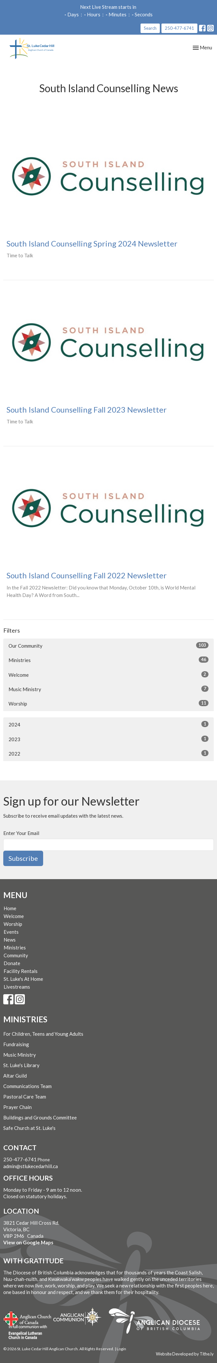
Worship (108, 703)
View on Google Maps (28, 1242)
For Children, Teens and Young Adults (43, 1034)
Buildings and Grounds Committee (40, 1117)
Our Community (108, 645)
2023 (108, 739)
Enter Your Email (21, 833)
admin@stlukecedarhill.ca (30, 1166)
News (10, 940)
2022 (108, 753)
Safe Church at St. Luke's (29, 1128)
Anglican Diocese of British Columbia (157, 1322)
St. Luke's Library (21, 1065)
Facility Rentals (21, 971)
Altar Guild (15, 1076)
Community (16, 955)
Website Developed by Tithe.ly (185, 1353)
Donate (12, 963)
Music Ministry (108, 689)
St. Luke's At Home (23, 979)
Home (10, 908)
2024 (108, 724)
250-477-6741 (179, 28)
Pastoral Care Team (24, 1096)
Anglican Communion (77, 1316)
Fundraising (16, 1044)
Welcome (108, 674)
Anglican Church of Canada (27, 1318)
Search (150, 28)
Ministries (108, 659)
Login (121, 1348)
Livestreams (17, 987)
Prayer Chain (17, 1107)
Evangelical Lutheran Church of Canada (25, 1332)
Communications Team (27, 1086)
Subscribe (23, 858)
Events (11, 932)
